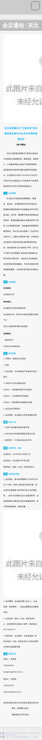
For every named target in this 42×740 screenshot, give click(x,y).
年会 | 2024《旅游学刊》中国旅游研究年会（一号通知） (22, 737)
